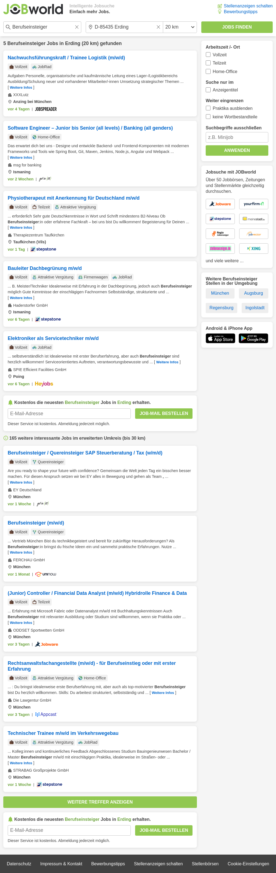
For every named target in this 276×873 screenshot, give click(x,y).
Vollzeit (220, 54)
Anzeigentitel (225, 90)
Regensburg (221, 307)
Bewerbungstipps (241, 11)
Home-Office (225, 71)
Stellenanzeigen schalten (248, 6)
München (220, 293)
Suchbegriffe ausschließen (234, 127)
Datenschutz (19, 863)
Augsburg (253, 293)
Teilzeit (219, 63)
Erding (72, 43)
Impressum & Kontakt (61, 863)
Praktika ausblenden (233, 108)
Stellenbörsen (205, 863)
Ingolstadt (255, 307)
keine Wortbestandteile (235, 117)
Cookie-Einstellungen (248, 863)
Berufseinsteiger (26, 43)
